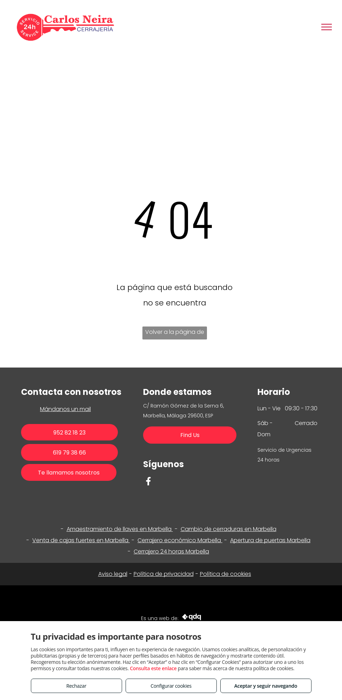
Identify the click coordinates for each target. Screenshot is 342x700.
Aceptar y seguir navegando (265, 685)
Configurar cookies (171, 685)
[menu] (326, 27)
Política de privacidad (164, 574)
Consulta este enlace (153, 668)
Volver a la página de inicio (174, 333)
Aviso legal (112, 574)
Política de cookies (225, 574)
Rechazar (76, 685)
